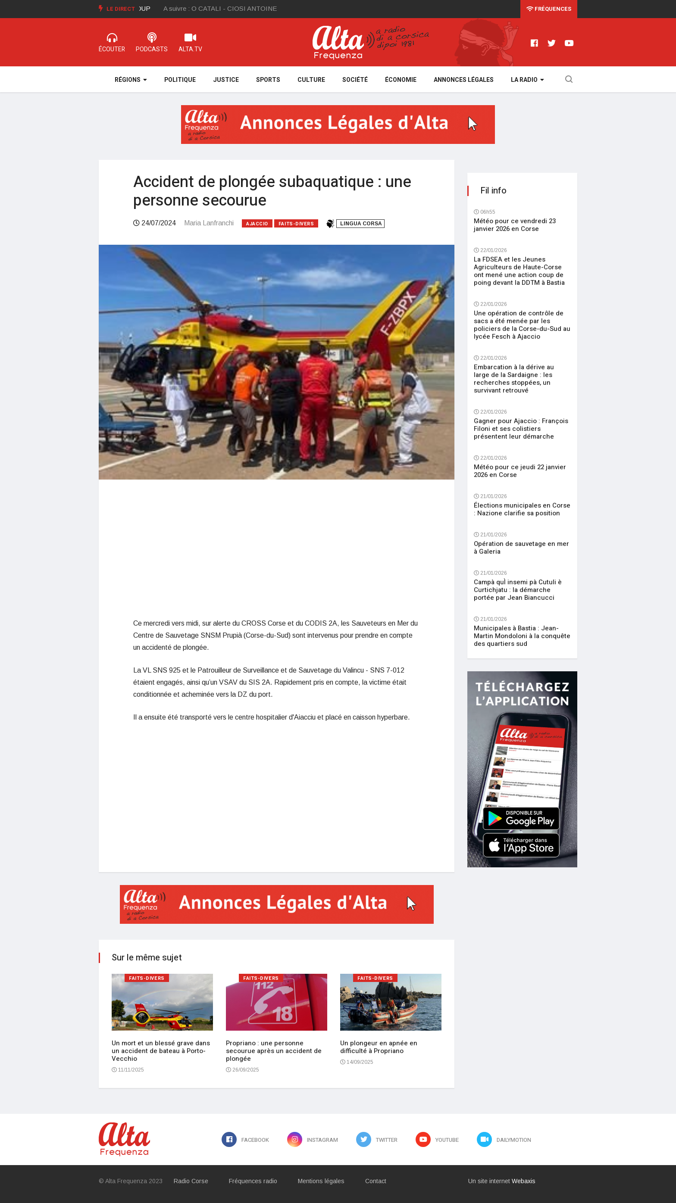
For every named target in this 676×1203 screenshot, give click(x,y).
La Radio (527, 79)
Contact (375, 1181)
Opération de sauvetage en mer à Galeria (521, 547)
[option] (229, 8)
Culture (311, 79)
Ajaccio (257, 224)
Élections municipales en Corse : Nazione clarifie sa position (522, 509)
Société (355, 79)
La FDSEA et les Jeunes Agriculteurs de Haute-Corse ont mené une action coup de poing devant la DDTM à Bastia (519, 271)
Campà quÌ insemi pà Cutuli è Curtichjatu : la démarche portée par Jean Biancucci (518, 589)
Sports (268, 79)
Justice (226, 79)
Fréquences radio (253, 1181)
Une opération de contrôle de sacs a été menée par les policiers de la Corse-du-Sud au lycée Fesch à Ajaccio (522, 325)
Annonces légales (464, 79)
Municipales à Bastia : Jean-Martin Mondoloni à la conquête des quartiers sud (522, 635)
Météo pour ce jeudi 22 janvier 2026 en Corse (520, 471)
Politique (180, 79)
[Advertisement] (276, 548)
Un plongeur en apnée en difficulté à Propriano (378, 1047)
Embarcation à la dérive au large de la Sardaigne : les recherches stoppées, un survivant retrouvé (514, 378)
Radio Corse (191, 1181)
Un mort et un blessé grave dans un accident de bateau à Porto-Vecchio (161, 1050)
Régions (131, 79)
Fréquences (548, 9)
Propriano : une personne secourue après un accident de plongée (274, 1050)
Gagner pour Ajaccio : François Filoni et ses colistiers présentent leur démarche (521, 428)
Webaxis (523, 1181)
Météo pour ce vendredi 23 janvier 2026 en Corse (515, 225)
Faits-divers (296, 224)
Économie (400, 79)
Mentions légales (321, 1181)
